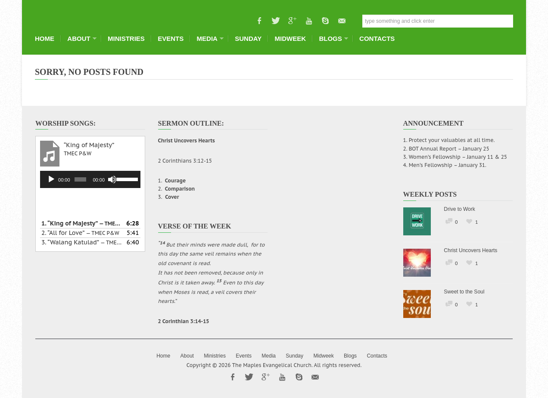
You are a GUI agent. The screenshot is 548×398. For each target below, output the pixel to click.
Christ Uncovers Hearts (470, 250)
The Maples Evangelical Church (271, 365)
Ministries (126, 38)
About (79, 38)
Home (44, 38)
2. (80, 233)
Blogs (331, 38)
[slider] (80, 179)
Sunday (248, 38)
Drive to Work (459, 209)
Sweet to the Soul (464, 292)
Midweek (290, 38)
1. (81, 223)
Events (171, 38)
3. (81, 242)
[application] (90, 179)
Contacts (377, 38)
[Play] (51, 179)
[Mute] (112, 179)
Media (208, 38)
